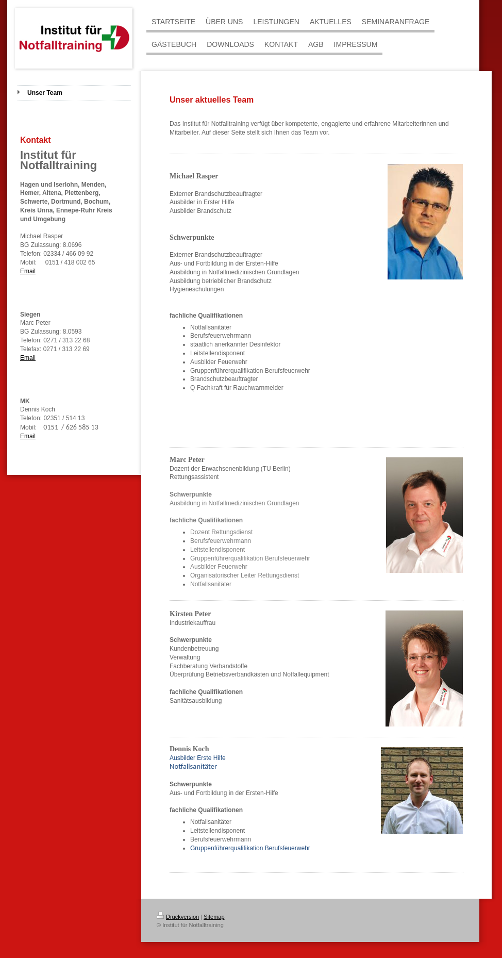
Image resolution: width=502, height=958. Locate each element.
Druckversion (178, 917)
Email (28, 271)
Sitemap (214, 917)
